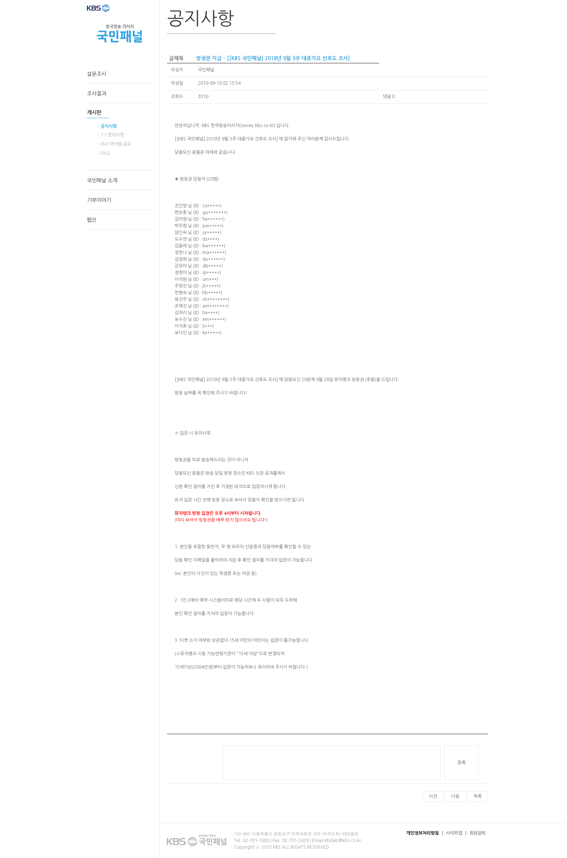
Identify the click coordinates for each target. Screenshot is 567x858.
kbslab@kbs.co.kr (343, 840)
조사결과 (96, 93)
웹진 (92, 219)
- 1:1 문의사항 (111, 135)
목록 (477, 796)
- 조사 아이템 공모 (114, 144)
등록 (461, 762)
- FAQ (104, 153)
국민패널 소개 (102, 180)
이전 (433, 796)
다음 (455, 796)
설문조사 (96, 74)
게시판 (94, 112)
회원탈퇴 (477, 833)
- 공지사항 (107, 126)
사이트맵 (454, 833)
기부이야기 (99, 200)
